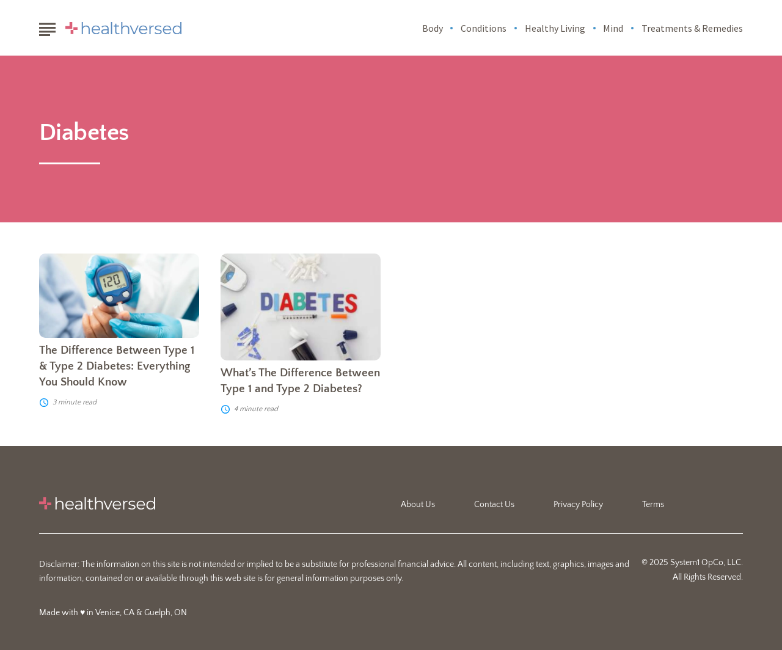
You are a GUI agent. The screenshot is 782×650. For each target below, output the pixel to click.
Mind (613, 28)
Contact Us (494, 504)
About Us (418, 504)
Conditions (483, 28)
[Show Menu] (47, 27)
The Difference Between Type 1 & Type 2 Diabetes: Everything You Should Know (116, 366)
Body (432, 28)
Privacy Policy (578, 504)
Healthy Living (555, 28)
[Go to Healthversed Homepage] (123, 28)
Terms (653, 504)
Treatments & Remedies (692, 28)
